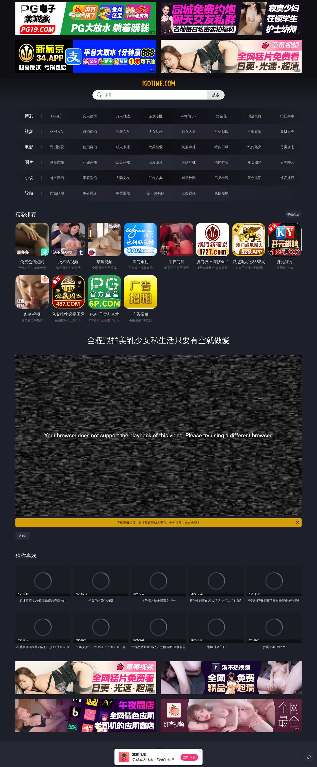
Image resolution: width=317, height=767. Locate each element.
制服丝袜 (189, 146)
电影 (29, 147)
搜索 (215, 94)
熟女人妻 (189, 131)
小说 (29, 178)
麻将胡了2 (189, 116)
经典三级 (221, 146)
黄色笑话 (254, 177)
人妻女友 (123, 177)
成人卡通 (123, 146)
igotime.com (158, 83)
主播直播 (254, 131)
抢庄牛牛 (287, 116)
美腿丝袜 (189, 162)
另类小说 (221, 177)
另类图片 (287, 162)
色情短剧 (221, 193)
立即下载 (189, 757)
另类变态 (287, 146)
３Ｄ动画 (156, 131)
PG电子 (57, 116)
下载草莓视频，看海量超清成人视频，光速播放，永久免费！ (208, 522)
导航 (29, 193)
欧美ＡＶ (123, 131)
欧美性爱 (156, 146)
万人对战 (123, 116)
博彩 (29, 116)
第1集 (22, 536)
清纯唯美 (221, 162)
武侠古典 (156, 177)
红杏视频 (189, 193)
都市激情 (57, 177)
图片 (29, 162)
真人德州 (90, 116)
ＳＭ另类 (287, 131)
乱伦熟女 (254, 146)
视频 (29, 131)
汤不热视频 (155, 193)
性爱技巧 (287, 177)
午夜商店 (90, 193)
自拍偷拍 (90, 131)
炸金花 (221, 116)
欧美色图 (123, 162)
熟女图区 (254, 162)
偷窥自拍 (57, 162)
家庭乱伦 (90, 177)
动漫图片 (156, 162)
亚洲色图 (90, 162)
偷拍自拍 (90, 146)
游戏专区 (156, 116)
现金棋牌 (254, 116)
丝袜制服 (221, 131)
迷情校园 (189, 177)
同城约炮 (57, 193)
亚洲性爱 (57, 146)
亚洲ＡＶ (57, 131)
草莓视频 (123, 193)
